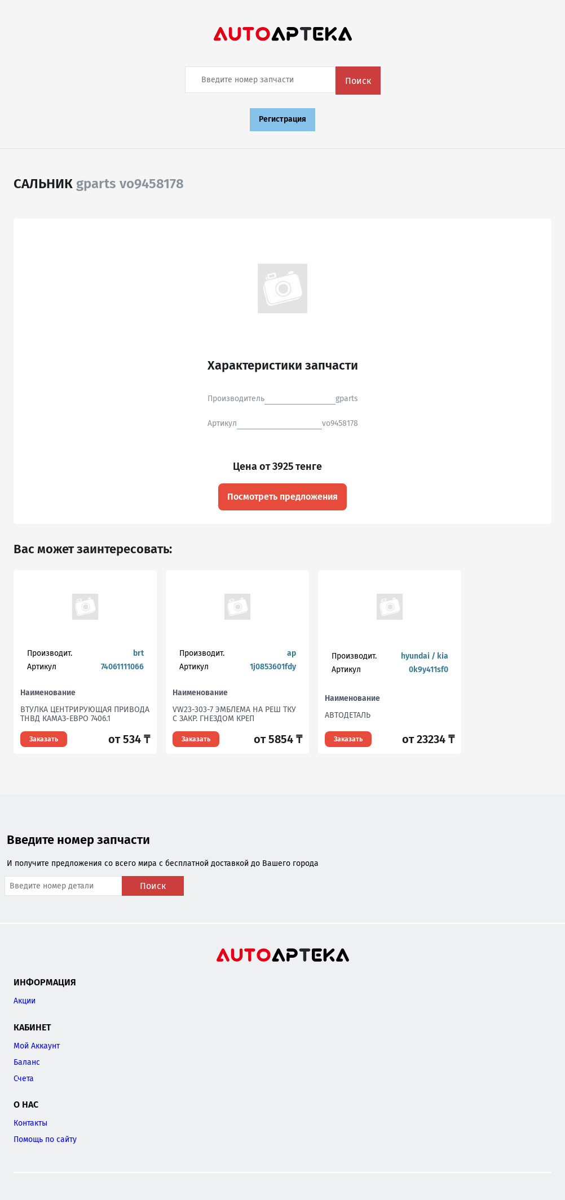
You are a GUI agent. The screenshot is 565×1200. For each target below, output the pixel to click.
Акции (25, 1001)
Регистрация (282, 119)
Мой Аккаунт (37, 1046)
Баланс (27, 1062)
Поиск (358, 80)
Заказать (43, 739)
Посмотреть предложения (282, 496)
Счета (24, 1078)
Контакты (30, 1123)
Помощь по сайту (45, 1139)
